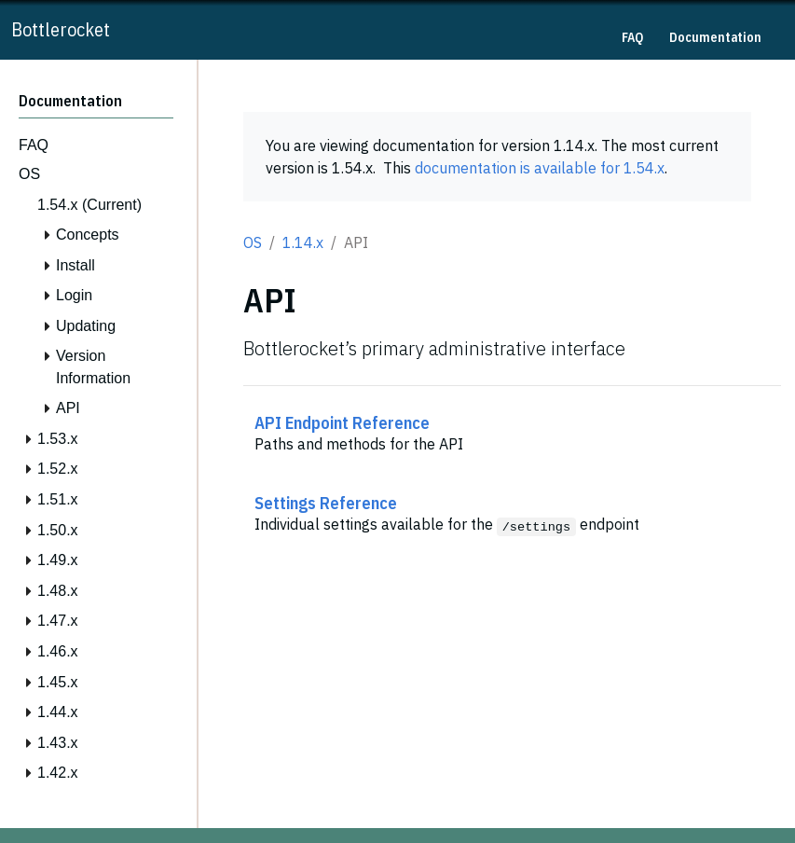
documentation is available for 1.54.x (540, 168)
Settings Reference (325, 502)
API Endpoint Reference (342, 422)
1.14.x (302, 242)
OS (252, 242)
